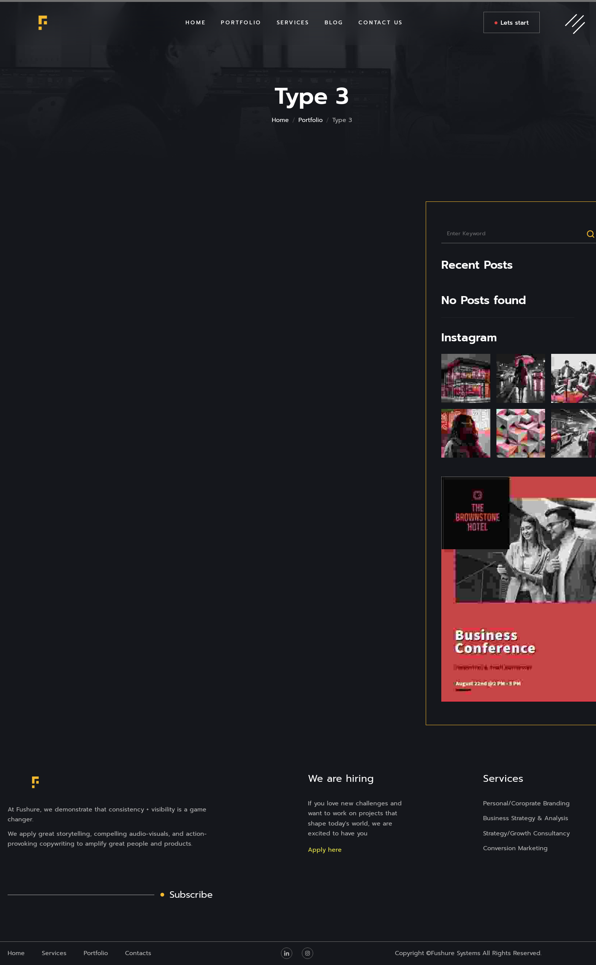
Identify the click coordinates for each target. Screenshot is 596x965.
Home (280, 120)
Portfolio (310, 120)
